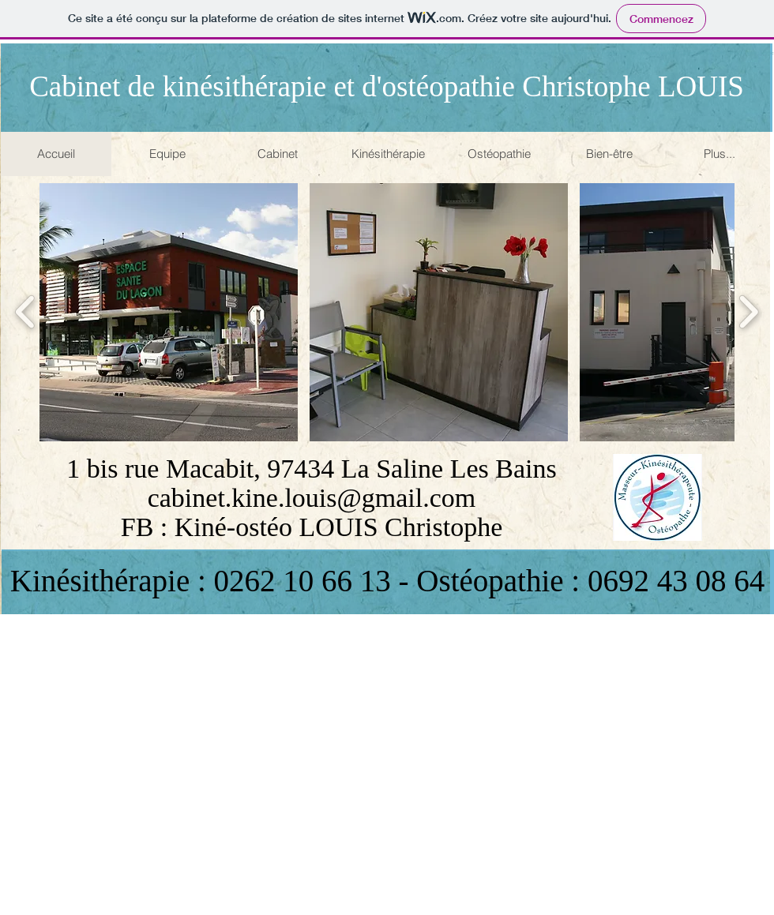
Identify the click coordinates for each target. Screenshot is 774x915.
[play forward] (748, 311)
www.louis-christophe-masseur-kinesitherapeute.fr (54, 450)
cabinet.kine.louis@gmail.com (312, 497)
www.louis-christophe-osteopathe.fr (148, 450)
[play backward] (25, 311)
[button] (168, 312)
